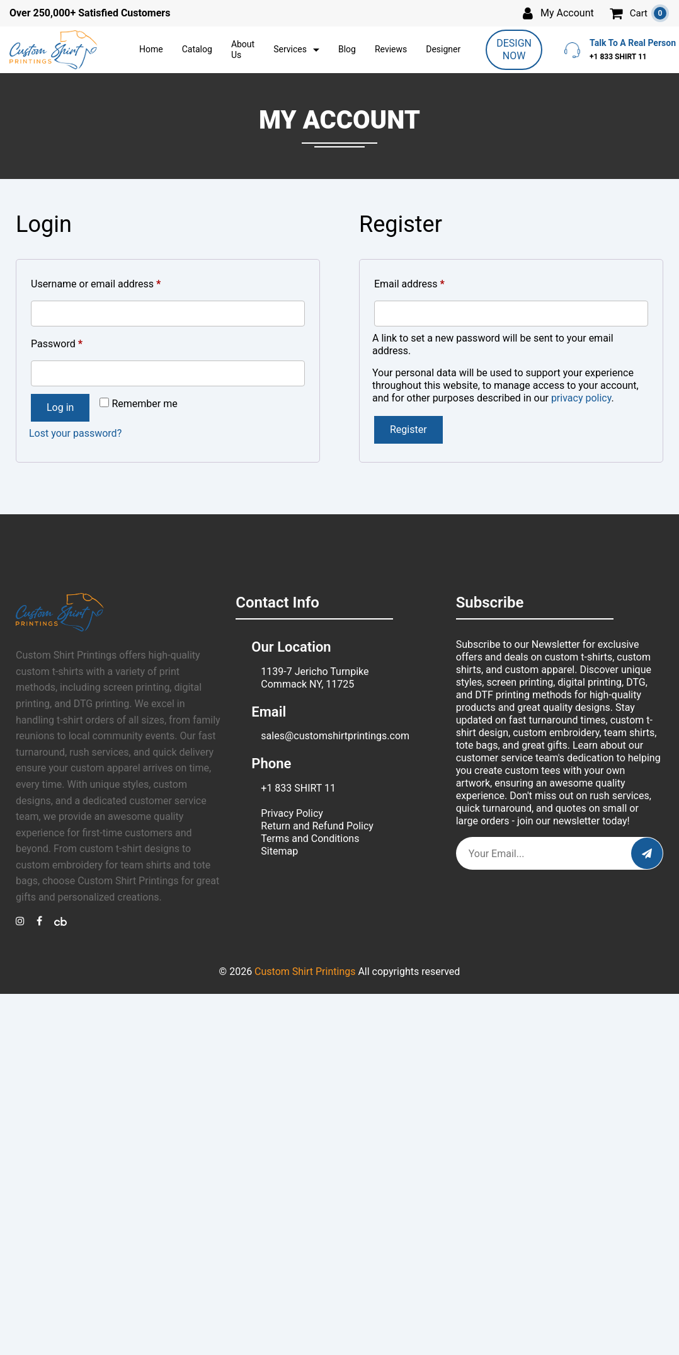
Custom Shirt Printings (304, 971)
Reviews (391, 49)
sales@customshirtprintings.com (335, 736)
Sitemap (279, 851)
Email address (429, 282)
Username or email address (115, 282)
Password (76, 342)
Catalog (197, 49)
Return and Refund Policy (317, 826)
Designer (443, 49)
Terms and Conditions (310, 839)
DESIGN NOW (514, 49)
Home (151, 49)
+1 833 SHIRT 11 (298, 788)
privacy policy (581, 398)
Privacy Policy (292, 813)
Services (290, 49)
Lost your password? (75, 433)
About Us (242, 50)
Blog (347, 49)
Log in (60, 407)
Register (408, 429)
